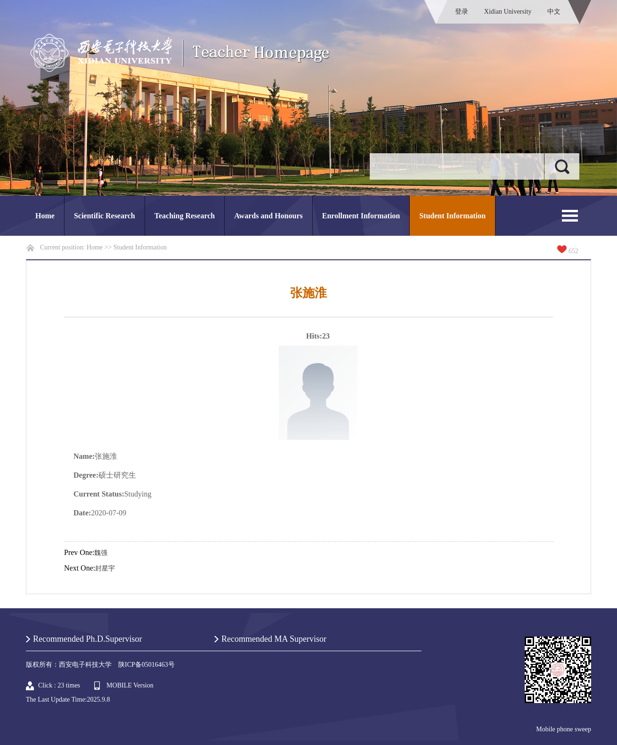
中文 (553, 11)
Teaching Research (184, 216)
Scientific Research (104, 216)
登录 (461, 11)
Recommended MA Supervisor (273, 639)
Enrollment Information (361, 216)
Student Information (452, 216)
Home (45, 216)
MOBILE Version (130, 685)
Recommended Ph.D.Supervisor (87, 639)
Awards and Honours (268, 216)
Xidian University (508, 11)
